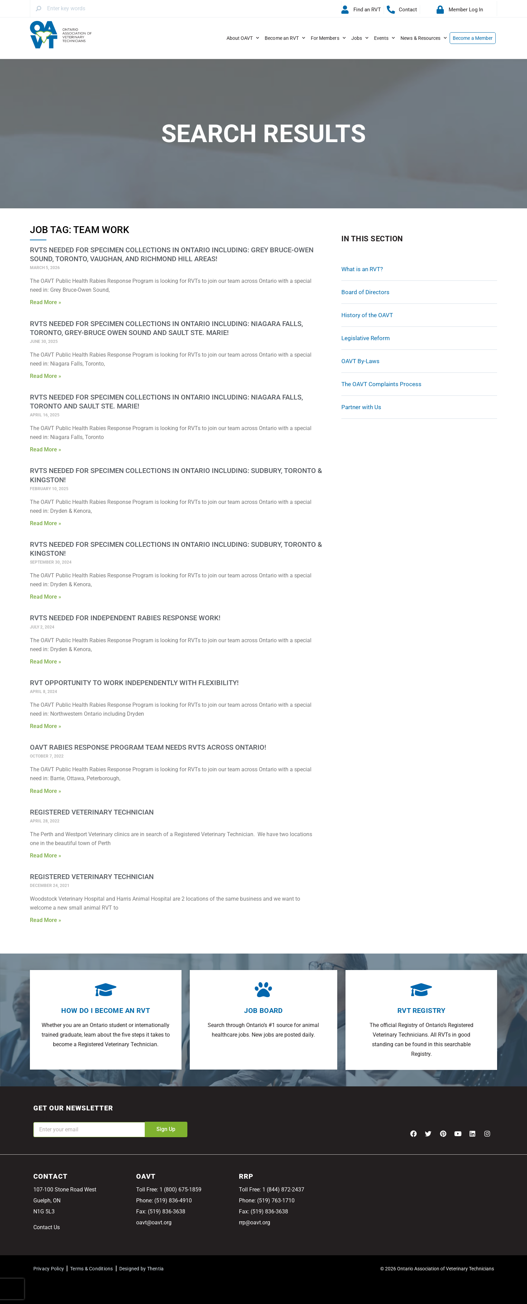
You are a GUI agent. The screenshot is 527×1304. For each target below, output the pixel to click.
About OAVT (243, 38)
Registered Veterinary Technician (92, 812)
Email (40, 1117)
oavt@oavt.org (154, 1222)
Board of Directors (365, 292)
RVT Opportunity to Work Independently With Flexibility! (134, 683)
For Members (328, 38)
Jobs (360, 38)
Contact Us (46, 1227)
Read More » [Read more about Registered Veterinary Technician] (45, 855)
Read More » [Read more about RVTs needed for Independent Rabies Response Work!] (45, 661)
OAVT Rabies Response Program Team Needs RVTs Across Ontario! (148, 747)
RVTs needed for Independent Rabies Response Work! (125, 618)
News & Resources (423, 38)
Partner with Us (361, 407)
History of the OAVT (367, 315)
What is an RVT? (362, 269)
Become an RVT (285, 38)
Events (384, 38)
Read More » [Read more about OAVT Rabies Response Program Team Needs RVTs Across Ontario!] (45, 791)
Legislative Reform (365, 338)
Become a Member (473, 38)
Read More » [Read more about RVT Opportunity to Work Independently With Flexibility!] (45, 726)
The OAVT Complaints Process (381, 384)
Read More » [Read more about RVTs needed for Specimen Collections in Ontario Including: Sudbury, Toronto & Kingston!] (45, 523)
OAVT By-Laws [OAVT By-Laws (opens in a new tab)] (360, 361)
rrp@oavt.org (254, 1222)
